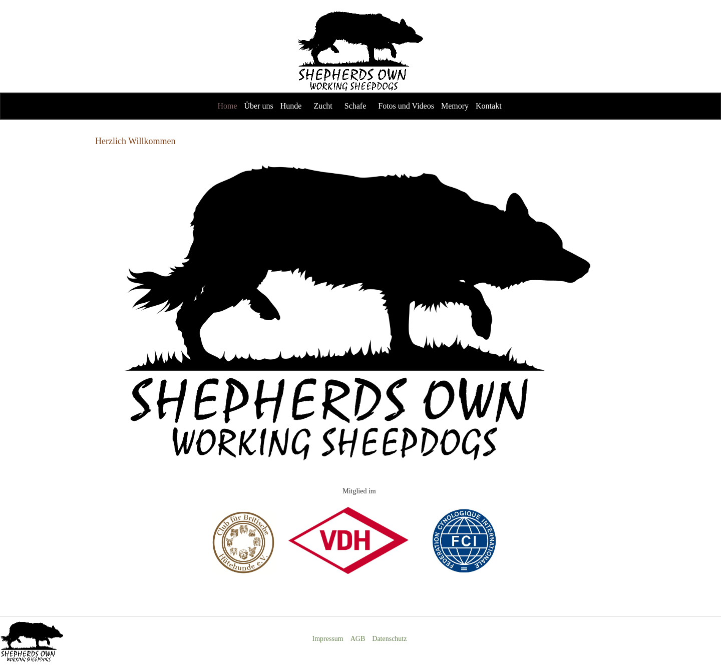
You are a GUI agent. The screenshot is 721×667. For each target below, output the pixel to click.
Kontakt (489, 106)
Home (227, 106)
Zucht (322, 106)
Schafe (355, 106)
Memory (455, 106)
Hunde (291, 106)
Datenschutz (389, 638)
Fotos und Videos (406, 106)
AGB (358, 638)
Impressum (327, 638)
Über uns (258, 106)
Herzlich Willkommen (135, 141)
